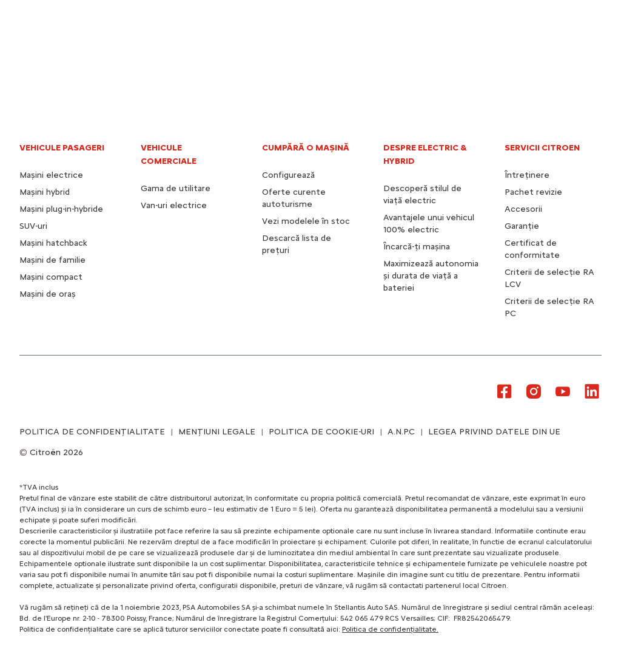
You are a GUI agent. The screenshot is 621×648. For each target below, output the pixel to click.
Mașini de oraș (47, 294)
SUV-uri (33, 226)
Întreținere (527, 175)
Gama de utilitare (175, 188)
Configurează (288, 175)
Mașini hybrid (44, 192)
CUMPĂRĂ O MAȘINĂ (305, 148)
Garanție (522, 226)
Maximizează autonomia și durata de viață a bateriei (430, 275)
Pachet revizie (533, 192)
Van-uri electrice (174, 205)
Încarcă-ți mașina (416, 246)
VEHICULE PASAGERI (61, 148)
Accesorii (523, 209)
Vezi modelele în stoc (306, 221)
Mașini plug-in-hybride (61, 209)
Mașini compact (50, 277)
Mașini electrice (51, 175)
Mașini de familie (52, 260)
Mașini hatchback (53, 243)
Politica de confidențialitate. (390, 629)
